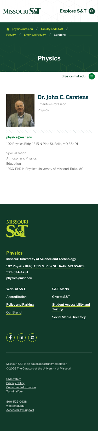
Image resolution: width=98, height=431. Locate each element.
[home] (22, 11)
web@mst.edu (15, 406)
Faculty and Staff (52, 29)
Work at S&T (16, 289)
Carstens (60, 34)
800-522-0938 (16, 401)
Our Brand (13, 312)
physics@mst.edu (19, 137)
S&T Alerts (60, 289)
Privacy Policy (15, 383)
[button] (92, 11)
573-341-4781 (17, 272)
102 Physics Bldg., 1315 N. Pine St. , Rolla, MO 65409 (45, 266)
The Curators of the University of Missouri (44, 368)
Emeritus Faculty (35, 34)
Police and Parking (20, 304)
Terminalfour (14, 391)
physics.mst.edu (22, 29)
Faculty (11, 34)
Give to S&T (61, 297)
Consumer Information (21, 387)
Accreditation (16, 297)
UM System (13, 379)
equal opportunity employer (49, 364)
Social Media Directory (69, 317)
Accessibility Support (20, 410)
